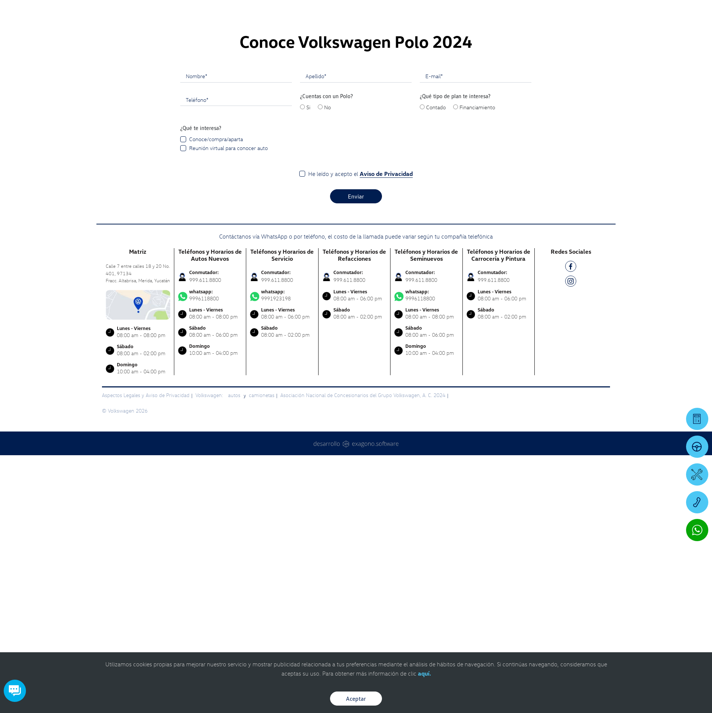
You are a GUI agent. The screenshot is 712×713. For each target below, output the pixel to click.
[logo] (441, 26)
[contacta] (138, 562)
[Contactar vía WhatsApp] (697, 530)
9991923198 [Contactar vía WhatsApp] (282, 553)
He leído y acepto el (360, 432)
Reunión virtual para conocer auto (228, 405)
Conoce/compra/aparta (216, 396)
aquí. (424, 673)
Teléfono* (197, 357)
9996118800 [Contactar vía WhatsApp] (210, 553)
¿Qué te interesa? (200, 385)
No (327, 365)
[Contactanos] (586, 11)
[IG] (570, 540)
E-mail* (434, 333)
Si (308, 365)
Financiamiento (477, 365)
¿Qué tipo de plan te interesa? (455, 353)
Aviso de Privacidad (386, 431)
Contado (436, 365)
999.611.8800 (205, 537)
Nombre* (196, 333)
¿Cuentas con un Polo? (326, 353)
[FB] (570, 525)
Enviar (356, 454)
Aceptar (356, 698)
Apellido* (316, 333)
